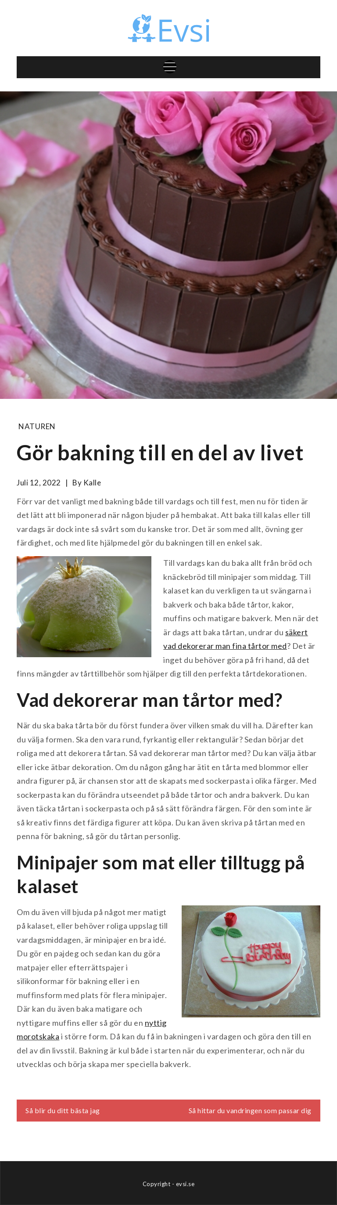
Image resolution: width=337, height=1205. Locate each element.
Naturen (37, 426)
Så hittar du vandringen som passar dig (250, 1110)
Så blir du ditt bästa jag (62, 1110)
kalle (92, 482)
